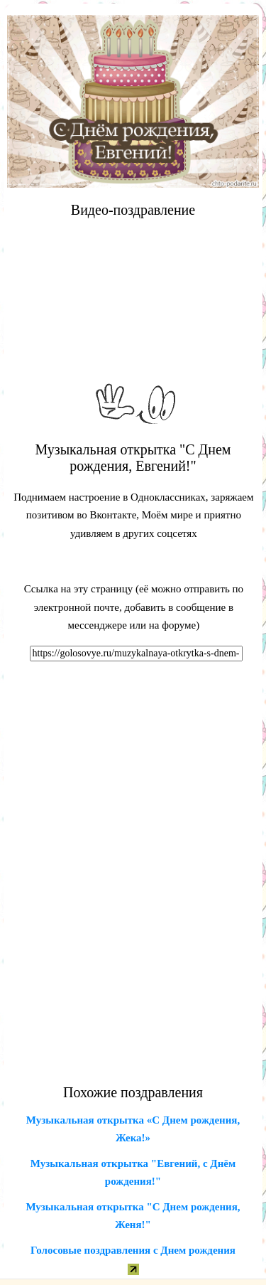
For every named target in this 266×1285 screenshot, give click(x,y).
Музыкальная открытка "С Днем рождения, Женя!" (133, 1216)
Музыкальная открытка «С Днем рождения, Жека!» (133, 1129)
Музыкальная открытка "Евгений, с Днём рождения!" (133, 1173)
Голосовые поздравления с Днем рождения (133, 1250)
